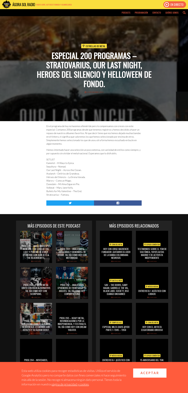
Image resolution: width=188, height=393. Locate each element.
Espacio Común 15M (152, 244)
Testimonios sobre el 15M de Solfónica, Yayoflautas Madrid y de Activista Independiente (152, 253)
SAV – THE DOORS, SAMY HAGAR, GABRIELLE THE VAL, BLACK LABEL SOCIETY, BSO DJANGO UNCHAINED (116, 289)
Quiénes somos (171, 12)
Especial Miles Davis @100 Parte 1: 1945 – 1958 (116, 328)
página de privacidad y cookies (70, 384)
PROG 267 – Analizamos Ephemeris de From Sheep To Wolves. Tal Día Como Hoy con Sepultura (72, 289)
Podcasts (126, 12)
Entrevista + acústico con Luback (152, 292)
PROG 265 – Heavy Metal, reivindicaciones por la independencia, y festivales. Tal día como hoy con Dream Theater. (72, 324)
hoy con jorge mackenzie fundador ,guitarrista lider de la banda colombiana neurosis (116, 253)
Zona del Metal (116, 244)
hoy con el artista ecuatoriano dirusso (152, 328)
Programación (141, 12)
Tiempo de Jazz (116, 322)
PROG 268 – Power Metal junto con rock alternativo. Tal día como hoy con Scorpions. (36, 289)
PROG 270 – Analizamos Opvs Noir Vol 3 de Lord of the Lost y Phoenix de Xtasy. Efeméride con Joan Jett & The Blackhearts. (36, 251)
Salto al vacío (116, 280)
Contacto (156, 12)
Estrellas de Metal (95, 46)
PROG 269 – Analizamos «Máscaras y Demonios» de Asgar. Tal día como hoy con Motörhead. (72, 253)
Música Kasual (152, 286)
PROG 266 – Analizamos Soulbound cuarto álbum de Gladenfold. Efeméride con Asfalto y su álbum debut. (36, 325)
